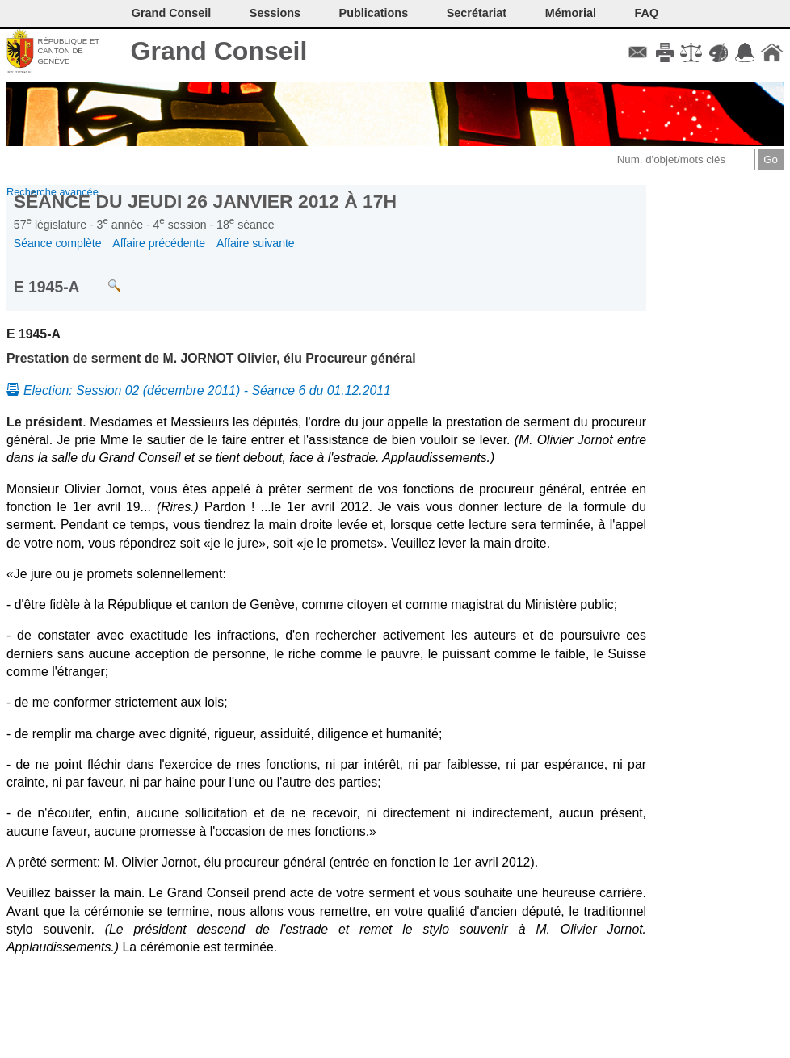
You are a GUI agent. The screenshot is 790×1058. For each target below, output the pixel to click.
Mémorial (570, 12)
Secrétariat (476, 12)
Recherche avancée (52, 192)
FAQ (647, 12)
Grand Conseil (219, 50)
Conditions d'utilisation (691, 52)
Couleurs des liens (718, 52)
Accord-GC (745, 52)
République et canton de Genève (68, 50)
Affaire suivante (255, 243)
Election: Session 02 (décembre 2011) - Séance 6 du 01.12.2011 (207, 390)
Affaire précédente (158, 243)
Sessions (275, 12)
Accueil (772, 52)
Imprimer (664, 52)
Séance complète (58, 243)
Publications (374, 12)
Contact (637, 52)
